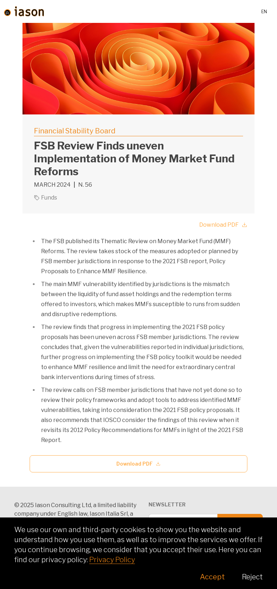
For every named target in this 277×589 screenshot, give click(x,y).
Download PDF (223, 224)
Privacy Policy (112, 559)
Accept (212, 577)
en (264, 11)
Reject (252, 577)
